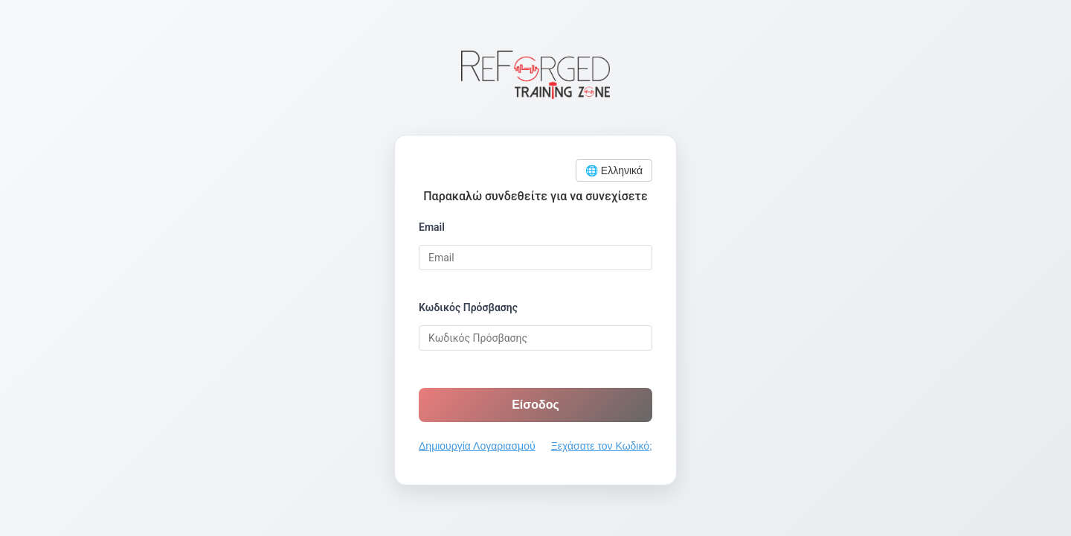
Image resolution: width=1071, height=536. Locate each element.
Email (432, 227)
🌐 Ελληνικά (614, 170)
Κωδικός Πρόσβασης (468, 307)
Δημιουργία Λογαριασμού (477, 446)
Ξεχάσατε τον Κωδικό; (601, 446)
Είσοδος (535, 404)
